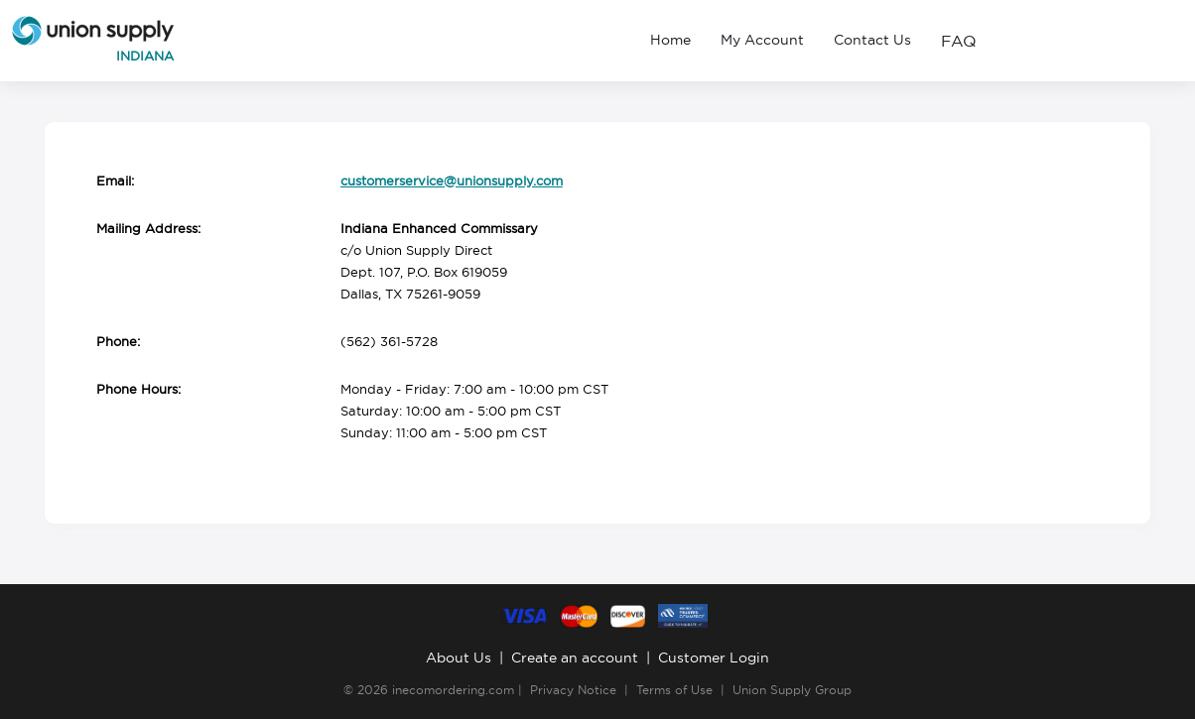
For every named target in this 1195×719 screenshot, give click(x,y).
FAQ (959, 41)
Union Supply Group (792, 689)
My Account (762, 40)
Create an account (574, 657)
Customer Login (713, 657)
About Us (458, 657)
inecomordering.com (453, 689)
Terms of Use (674, 689)
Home (670, 40)
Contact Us (872, 40)
